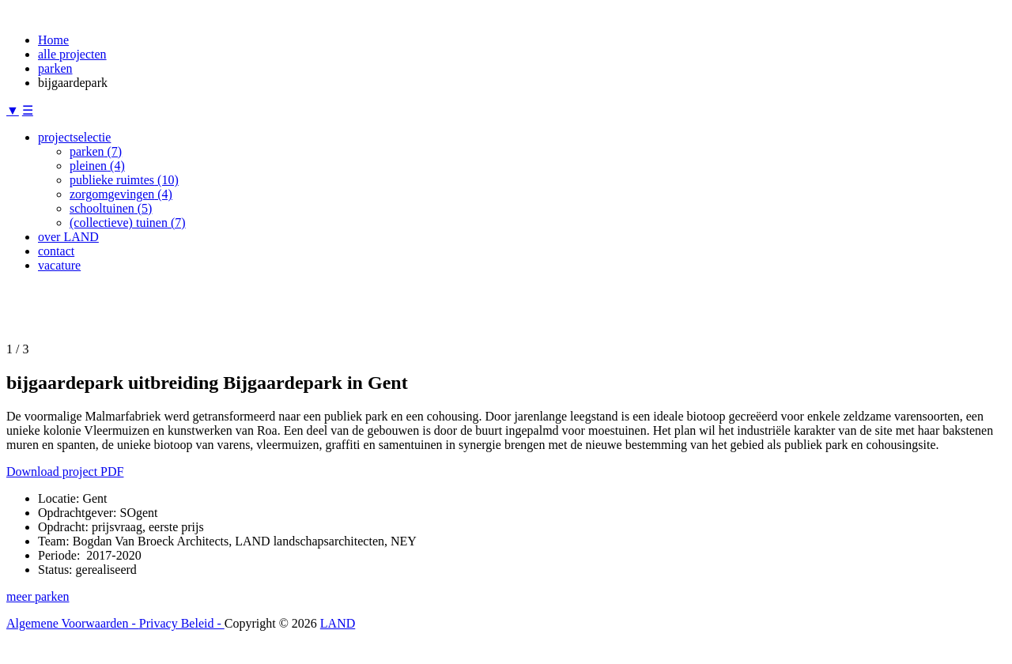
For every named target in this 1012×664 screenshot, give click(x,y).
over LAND (68, 236)
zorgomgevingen (121, 194)
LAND (337, 623)
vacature (59, 265)
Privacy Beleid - (182, 623)
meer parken (38, 596)
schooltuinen (111, 208)
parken (55, 68)
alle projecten (72, 54)
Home (53, 40)
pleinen (97, 165)
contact (56, 251)
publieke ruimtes (124, 180)
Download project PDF (64, 471)
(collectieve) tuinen (128, 222)
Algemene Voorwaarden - (72, 623)
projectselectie (74, 137)
